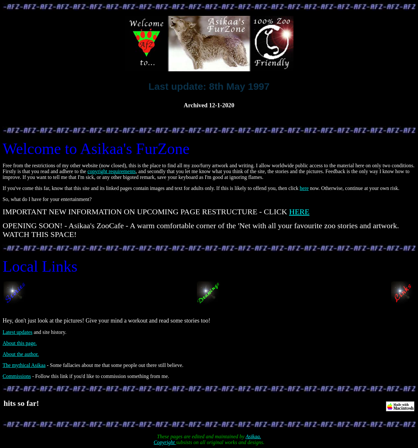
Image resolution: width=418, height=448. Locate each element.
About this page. (20, 343)
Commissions (17, 376)
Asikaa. (253, 436)
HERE (299, 211)
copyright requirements (112, 171)
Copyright (165, 442)
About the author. (21, 354)
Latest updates (17, 332)
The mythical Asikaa (24, 365)
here (304, 188)
